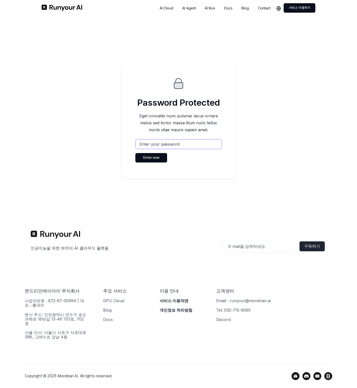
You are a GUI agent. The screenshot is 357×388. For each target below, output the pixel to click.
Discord (223, 319)
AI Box (210, 8)
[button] (280, 7)
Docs (228, 8)
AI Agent (189, 8)
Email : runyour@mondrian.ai (243, 300)
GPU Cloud (113, 300)
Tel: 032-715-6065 (233, 310)
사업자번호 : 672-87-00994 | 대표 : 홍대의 (54, 302)
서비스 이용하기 (299, 8)
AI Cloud (166, 8)
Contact (264, 8)
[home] (62, 8)
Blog (245, 8)
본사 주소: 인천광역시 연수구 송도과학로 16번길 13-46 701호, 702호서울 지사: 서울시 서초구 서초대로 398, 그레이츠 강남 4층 (55, 325)
